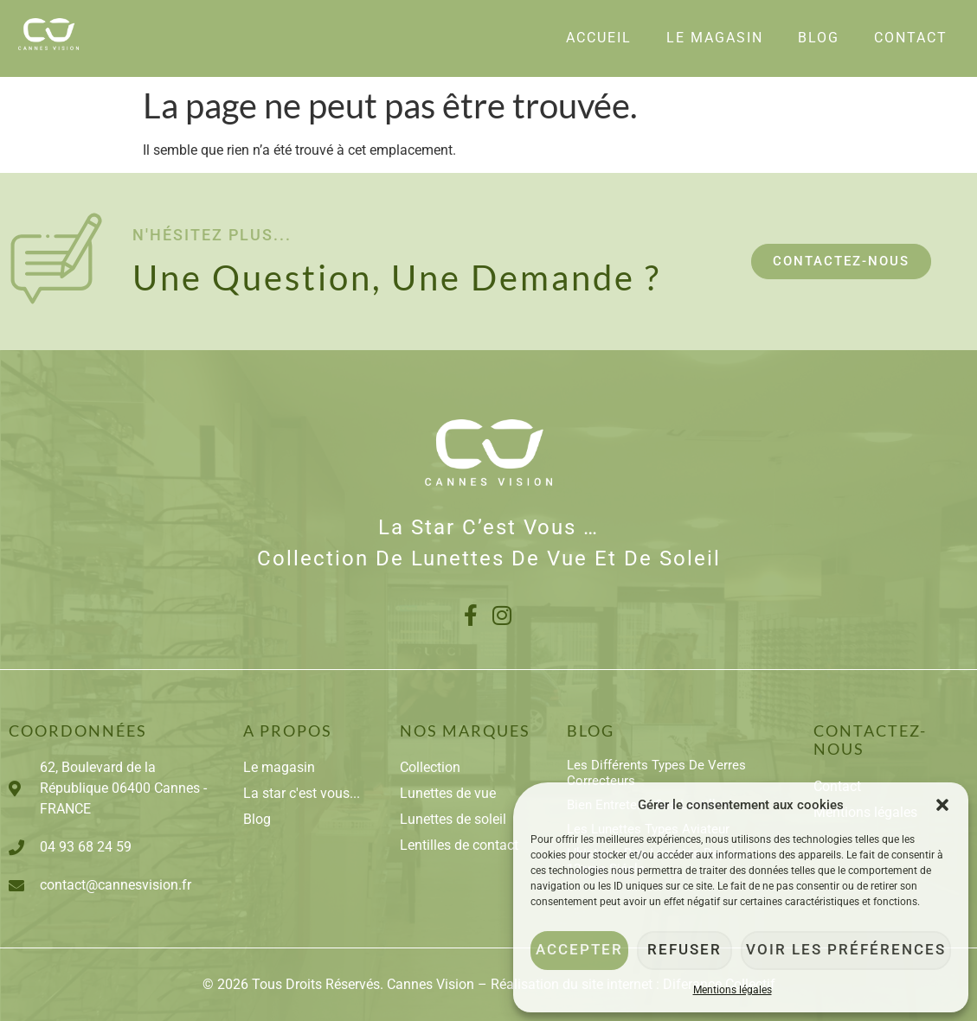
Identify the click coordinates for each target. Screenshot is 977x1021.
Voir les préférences (853, 951)
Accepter (582, 951)
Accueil (599, 37)
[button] (942, 805)
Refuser (695, 951)
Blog (818, 37)
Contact (911, 37)
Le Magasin (714, 37)
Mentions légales (732, 990)
